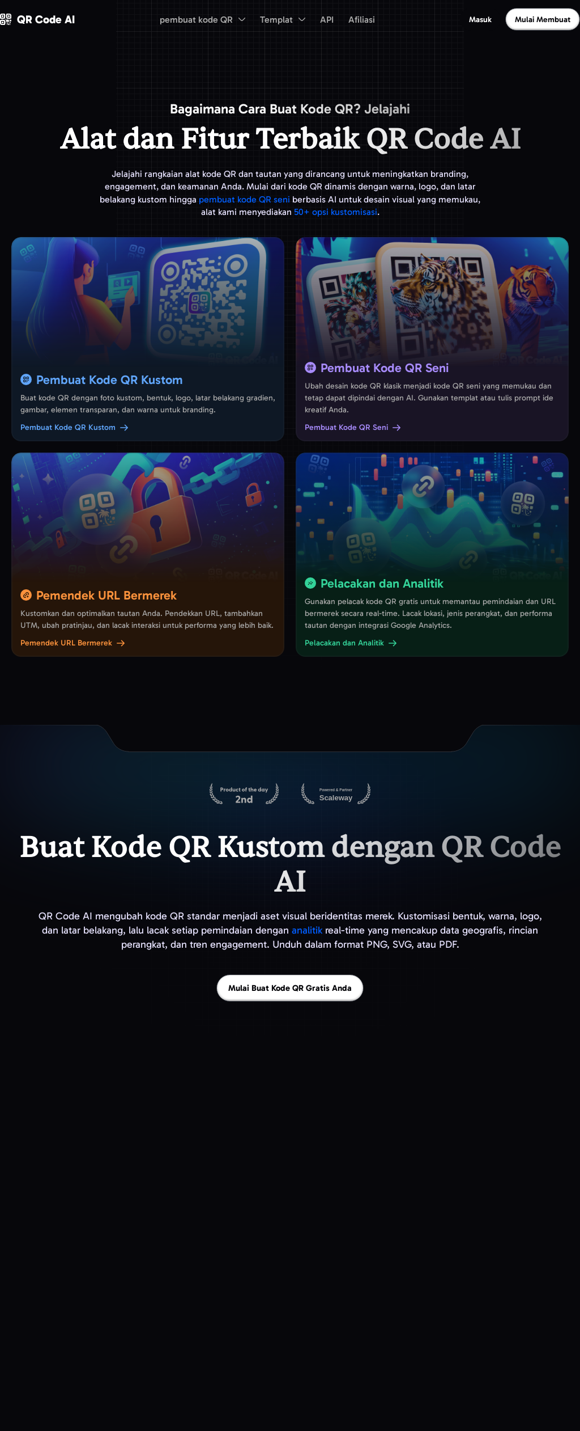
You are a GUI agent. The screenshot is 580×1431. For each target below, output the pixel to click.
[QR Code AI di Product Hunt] (244, 794)
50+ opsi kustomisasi (335, 211)
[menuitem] (202, 19)
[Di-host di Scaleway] (335, 794)
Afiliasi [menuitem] (361, 19)
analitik (307, 930)
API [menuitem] (327, 19)
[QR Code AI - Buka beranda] (37, 19)
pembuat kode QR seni (244, 199)
